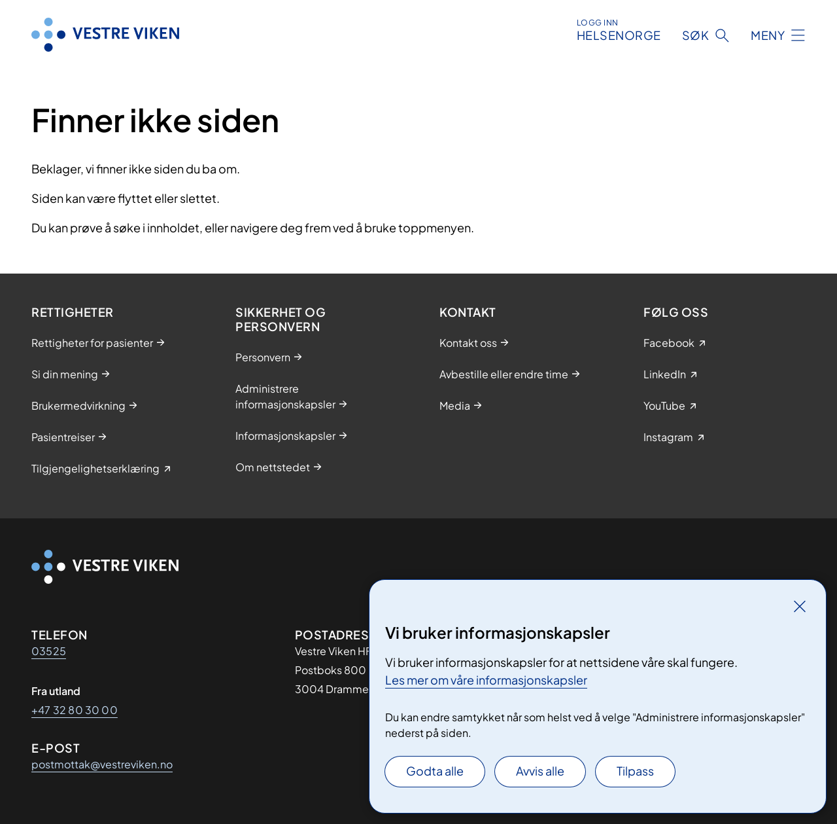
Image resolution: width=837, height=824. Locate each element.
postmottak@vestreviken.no (102, 764)
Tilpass (635, 770)
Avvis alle (540, 770)
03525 (48, 651)
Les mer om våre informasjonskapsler (486, 679)
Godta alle (435, 770)
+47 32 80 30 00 (74, 710)
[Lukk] (799, 606)
